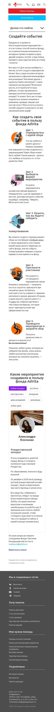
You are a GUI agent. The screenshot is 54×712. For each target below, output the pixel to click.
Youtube (14, 592)
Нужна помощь (27, 11)
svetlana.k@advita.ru (18, 544)
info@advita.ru (14, 694)
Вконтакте (15, 584)
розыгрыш (35, 400)
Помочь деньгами (16, 610)
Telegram (15, 596)
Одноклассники (17, 588)
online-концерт (18, 388)
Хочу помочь (27, 18)
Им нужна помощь (16, 674)
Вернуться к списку (18, 549)
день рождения (18, 400)
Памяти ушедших (16, 682)
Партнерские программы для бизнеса (24, 621)
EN (38, 4)
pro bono (34, 388)
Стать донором (15, 617)
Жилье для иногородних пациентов (24, 643)
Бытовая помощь (16, 652)
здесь (13, 302)
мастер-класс (17, 394)
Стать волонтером (17, 614)
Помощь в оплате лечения (20, 639)
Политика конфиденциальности (22, 702)
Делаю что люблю (27, 28)
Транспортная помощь (18, 656)
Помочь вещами (15, 625)
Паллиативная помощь (18, 660)
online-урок (16, 406)
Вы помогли (14, 678)
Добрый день (36, 240)
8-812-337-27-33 (15, 692)
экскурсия (33, 394)
